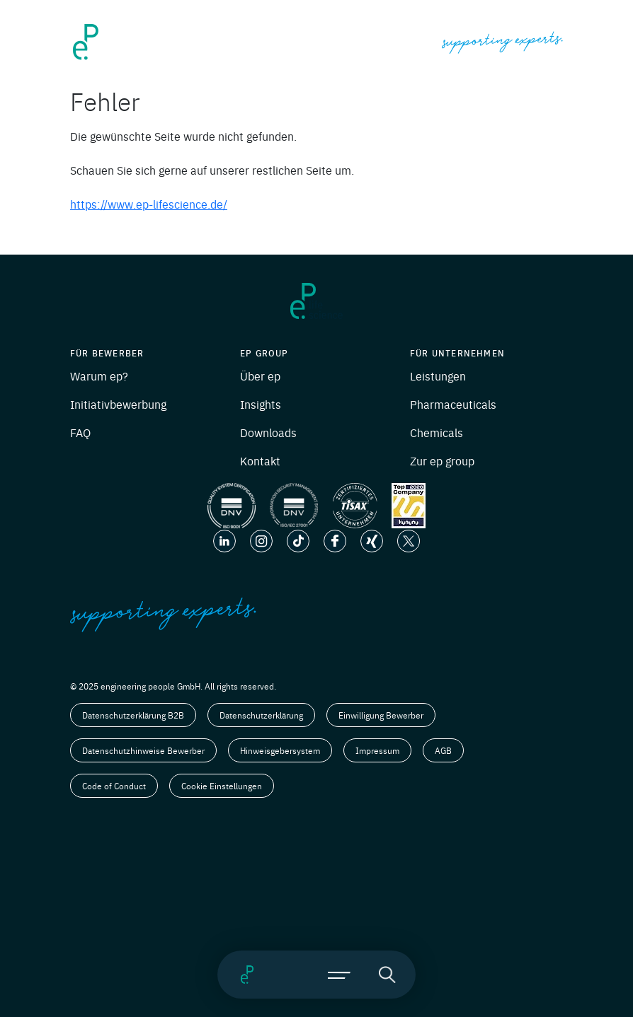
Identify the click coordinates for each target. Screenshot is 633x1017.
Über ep (260, 375)
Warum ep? (99, 375)
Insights (260, 404)
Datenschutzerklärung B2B (133, 715)
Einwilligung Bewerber (380, 715)
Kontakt (260, 460)
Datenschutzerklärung (261, 715)
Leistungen (438, 375)
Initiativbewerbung (118, 404)
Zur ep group (442, 460)
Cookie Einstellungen (221, 785)
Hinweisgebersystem (280, 750)
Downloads (268, 432)
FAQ (80, 432)
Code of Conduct (114, 785)
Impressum (377, 750)
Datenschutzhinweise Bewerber (143, 750)
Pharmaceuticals (453, 404)
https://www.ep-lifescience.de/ (148, 203)
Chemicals (436, 432)
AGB (443, 750)
